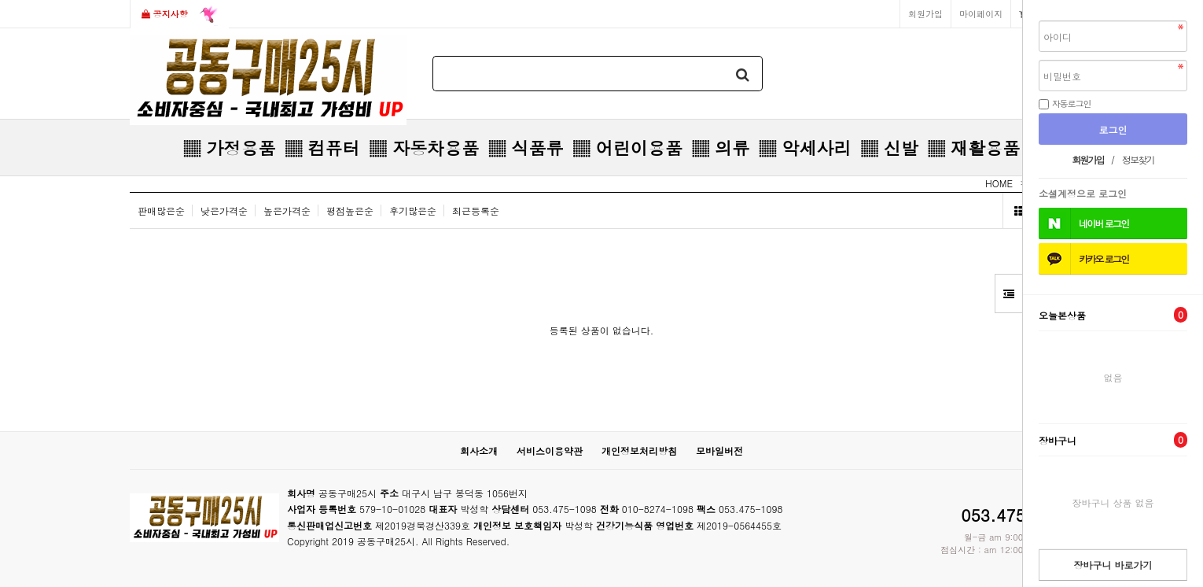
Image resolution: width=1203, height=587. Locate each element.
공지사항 (180, 15)
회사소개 (479, 450)
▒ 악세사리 (805, 147)
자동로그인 (1071, 103)
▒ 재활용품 (974, 147)
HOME (999, 183)
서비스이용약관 (550, 450)
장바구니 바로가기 (1112, 564)
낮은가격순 (224, 210)
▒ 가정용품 (229, 147)
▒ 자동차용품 (424, 147)
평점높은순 (349, 210)
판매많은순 (161, 210)
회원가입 (925, 13)
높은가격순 (287, 210)
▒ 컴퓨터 (322, 147)
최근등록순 (475, 210)
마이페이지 (980, 13)
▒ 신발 (889, 147)
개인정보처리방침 (639, 450)
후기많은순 (412, 210)
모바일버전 (719, 450)
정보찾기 (1138, 159)
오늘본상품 (1113, 315)
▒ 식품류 (525, 147)
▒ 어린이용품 (627, 147)
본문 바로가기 (0, 0)
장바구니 (1113, 440)
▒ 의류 (720, 147)
